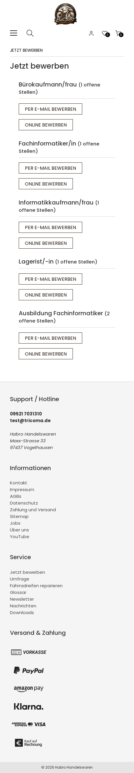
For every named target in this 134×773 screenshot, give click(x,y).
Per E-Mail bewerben (50, 109)
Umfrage (19, 579)
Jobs (15, 523)
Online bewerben (46, 125)
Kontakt (18, 483)
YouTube (19, 536)
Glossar (18, 592)
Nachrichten (23, 606)
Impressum (22, 489)
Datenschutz (24, 503)
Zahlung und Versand (33, 510)
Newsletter (22, 599)
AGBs (15, 496)
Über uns (19, 530)
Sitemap (19, 516)
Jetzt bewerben (27, 572)
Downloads (22, 612)
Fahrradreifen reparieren (36, 586)
